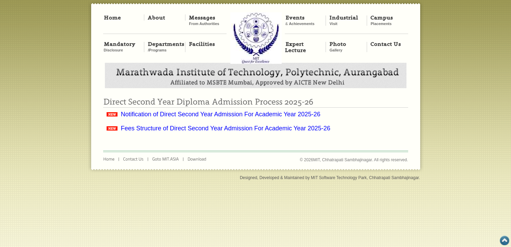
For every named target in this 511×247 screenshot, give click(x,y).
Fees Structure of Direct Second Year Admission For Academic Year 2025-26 (225, 128)
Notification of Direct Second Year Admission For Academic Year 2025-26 (220, 114)
